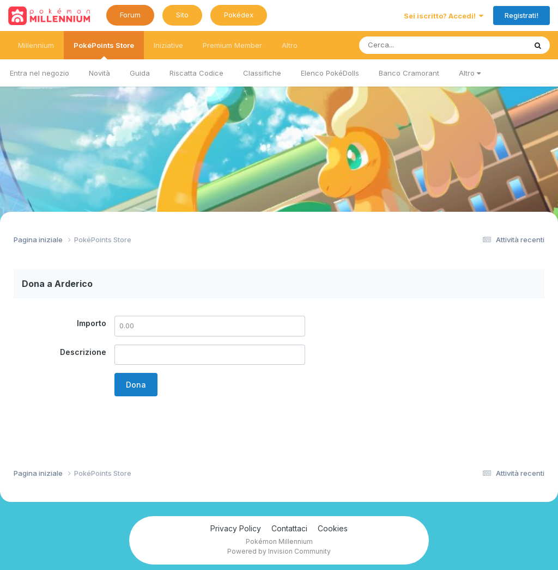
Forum (130, 14)
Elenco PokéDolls (330, 73)
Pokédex (238, 14)
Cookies (333, 528)
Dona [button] (136, 384)
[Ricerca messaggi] (417, 45)
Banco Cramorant (409, 73)
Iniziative (168, 45)
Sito (182, 14)
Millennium (36, 45)
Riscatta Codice (196, 73)
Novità (99, 73)
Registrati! (521, 15)
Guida (140, 73)
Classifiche (262, 73)
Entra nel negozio (39, 73)
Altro (470, 73)
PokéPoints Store (104, 50)
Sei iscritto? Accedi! (443, 15)
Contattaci (289, 528)
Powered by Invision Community (279, 551)
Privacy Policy (235, 528)
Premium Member (232, 45)
